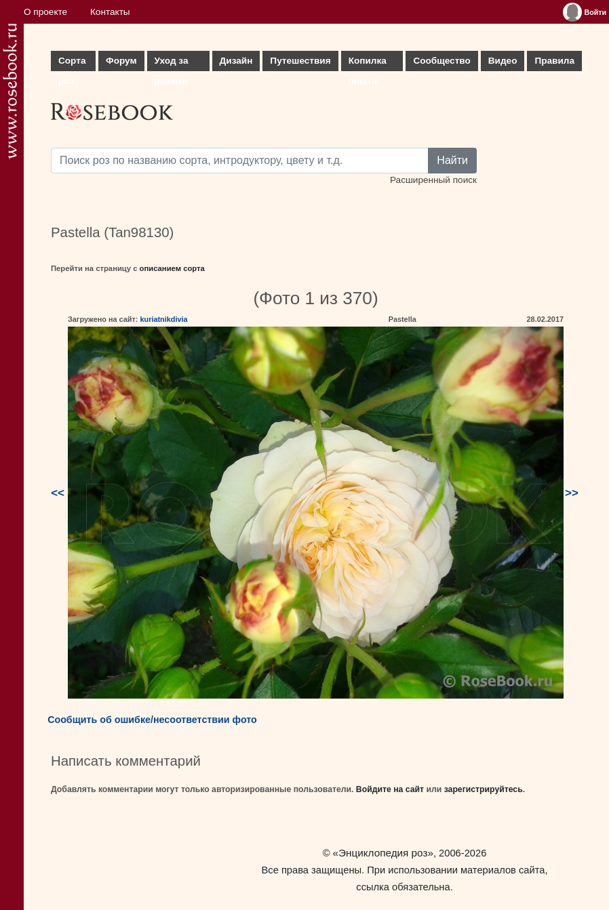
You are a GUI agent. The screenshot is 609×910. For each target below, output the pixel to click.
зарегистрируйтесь (483, 789)
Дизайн (236, 61)
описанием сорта (172, 268)
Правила (554, 61)
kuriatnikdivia (163, 319)
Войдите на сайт (390, 789)
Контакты (110, 12)
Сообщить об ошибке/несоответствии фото (152, 719)
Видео (502, 61)
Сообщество (441, 61)
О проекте (45, 12)
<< (57, 493)
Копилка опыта (368, 63)
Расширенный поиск (433, 180)
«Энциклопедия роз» (383, 853)
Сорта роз (71, 63)
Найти (452, 160)
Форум (121, 61)
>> (571, 493)
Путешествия (300, 61)
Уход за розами (172, 63)
